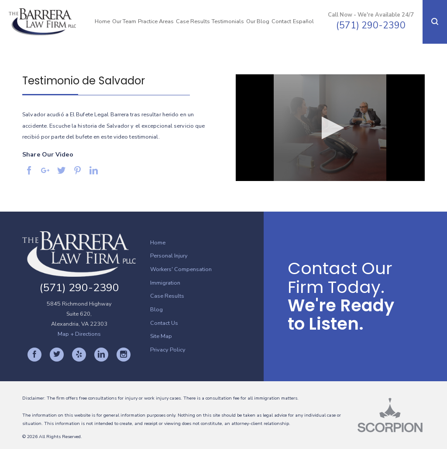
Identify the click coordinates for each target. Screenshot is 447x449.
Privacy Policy (168, 350)
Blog (156, 309)
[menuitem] (207, 243)
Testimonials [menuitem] (228, 21)
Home (157, 243)
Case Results (167, 296)
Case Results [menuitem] (193, 21)
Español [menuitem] (303, 21)
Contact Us (164, 323)
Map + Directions (79, 334)
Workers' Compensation (181, 269)
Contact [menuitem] (281, 21)
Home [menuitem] (102, 21)
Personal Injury (169, 256)
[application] (330, 127)
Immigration (165, 283)
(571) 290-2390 (371, 25)
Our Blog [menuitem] (257, 21)
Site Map (161, 336)
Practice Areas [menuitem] (156, 21)
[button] (435, 22)
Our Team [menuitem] (124, 21)
